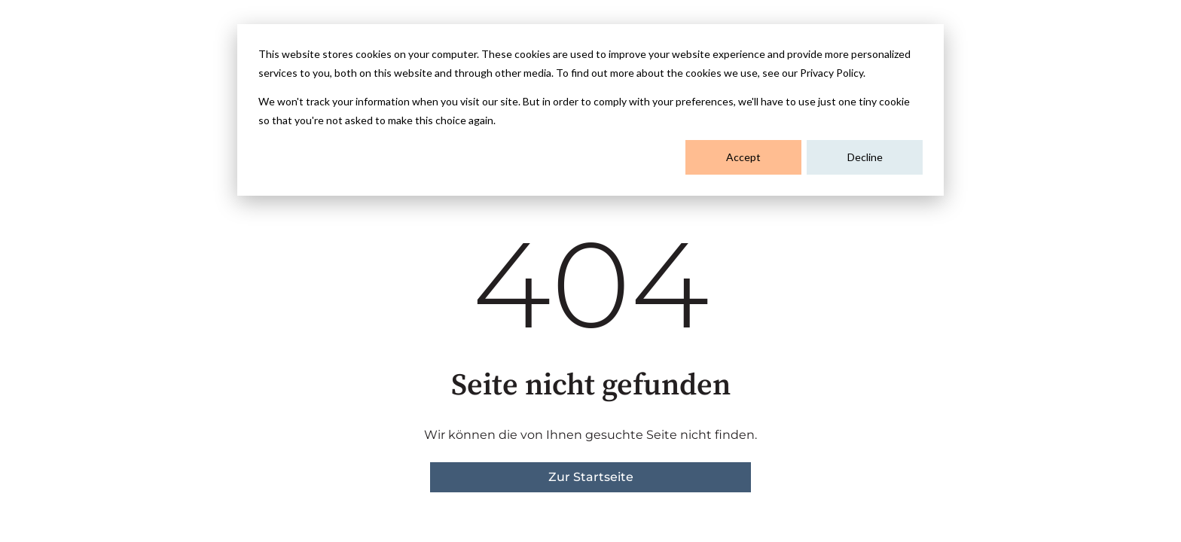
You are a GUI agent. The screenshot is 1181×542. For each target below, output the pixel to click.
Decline (865, 157)
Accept (743, 157)
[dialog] (590, 110)
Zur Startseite (590, 477)
